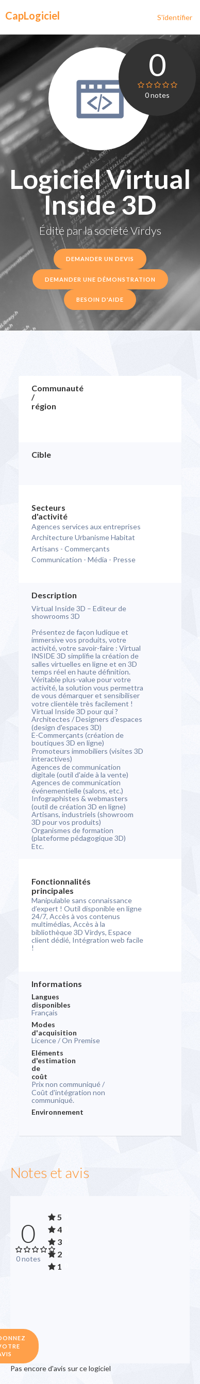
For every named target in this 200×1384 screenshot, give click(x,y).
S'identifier (174, 17)
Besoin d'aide (100, 299)
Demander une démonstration (100, 279)
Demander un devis (100, 258)
